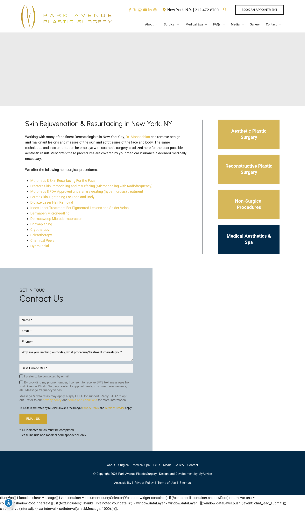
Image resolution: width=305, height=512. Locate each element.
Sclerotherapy (41, 236)
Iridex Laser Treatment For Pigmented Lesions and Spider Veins (79, 208)
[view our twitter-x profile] (134, 9)
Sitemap (185, 483)
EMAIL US (33, 419)
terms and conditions (82, 400)
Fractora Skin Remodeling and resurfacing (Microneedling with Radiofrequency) (91, 187)
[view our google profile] (139, 9)
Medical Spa (141, 465)
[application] (155, 24)
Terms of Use (166, 483)
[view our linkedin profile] (149, 9)
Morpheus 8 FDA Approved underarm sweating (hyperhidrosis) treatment (86, 192)
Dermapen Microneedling (49, 214)
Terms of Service (114, 408)
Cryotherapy (39, 230)
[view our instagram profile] (155, 9)
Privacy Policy (90, 408)
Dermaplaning (41, 225)
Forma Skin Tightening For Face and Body (62, 197)
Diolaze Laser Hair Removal (51, 203)
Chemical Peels (42, 241)
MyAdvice (205, 474)
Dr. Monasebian (138, 137)
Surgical (124, 465)
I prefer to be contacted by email (46, 377)
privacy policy (52, 400)
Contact (193, 465)
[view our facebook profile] (128, 9)
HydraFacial (39, 246)
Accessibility (122, 483)
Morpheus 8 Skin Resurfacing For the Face (63, 181)
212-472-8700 (207, 10)
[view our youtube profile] (144, 9)
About (111, 465)
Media (167, 465)
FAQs (156, 465)
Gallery (179, 465)
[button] (225, 10)
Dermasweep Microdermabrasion (56, 219)
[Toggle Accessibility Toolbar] (8, 503)
